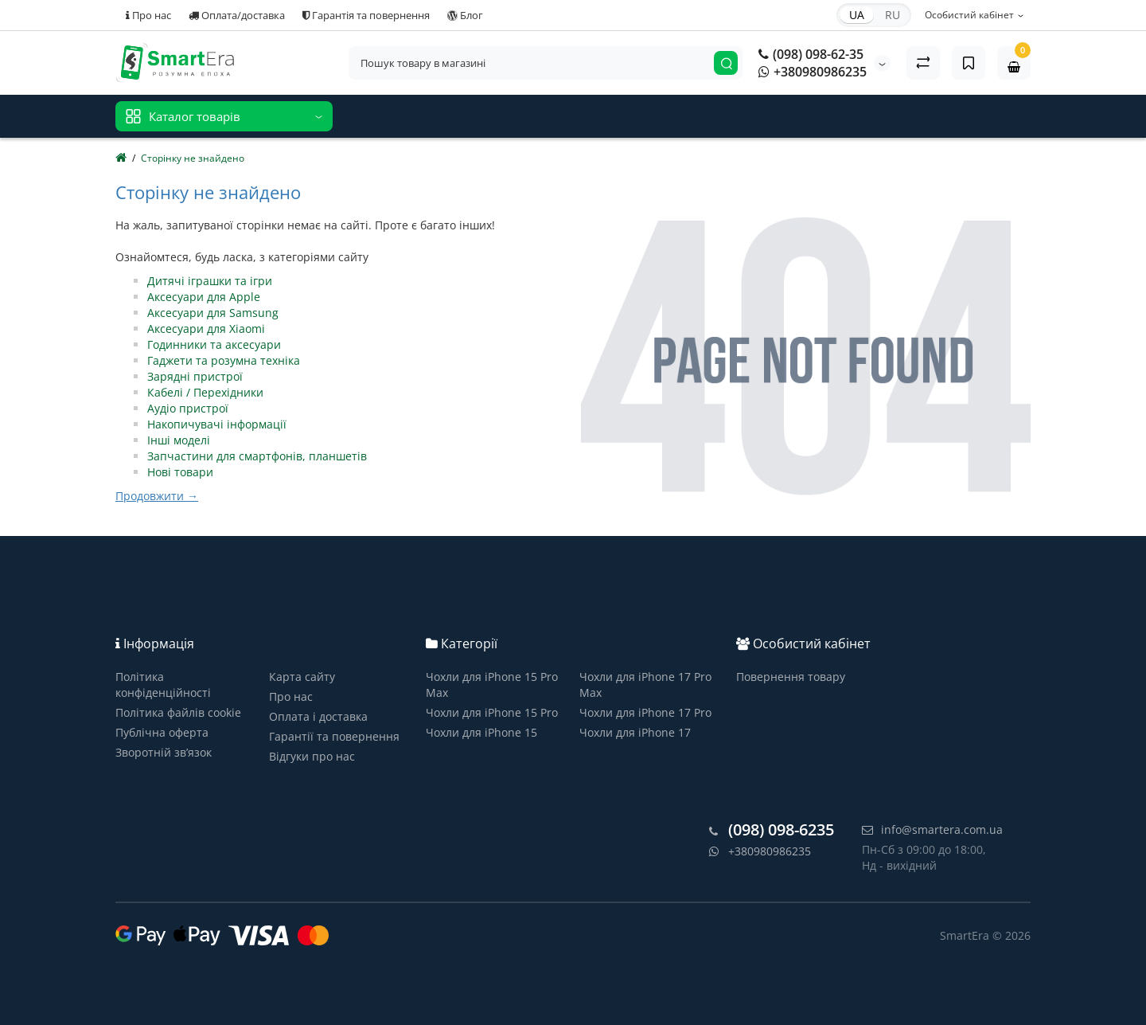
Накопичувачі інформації (216, 424)
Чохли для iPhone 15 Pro (492, 712)
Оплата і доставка (318, 716)
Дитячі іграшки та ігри (209, 280)
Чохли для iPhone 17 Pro (645, 712)
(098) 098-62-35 (810, 54)
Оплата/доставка (237, 15)
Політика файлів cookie (178, 712)
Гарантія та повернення (366, 15)
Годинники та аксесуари (214, 344)
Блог (465, 15)
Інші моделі (178, 440)
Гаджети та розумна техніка (223, 360)
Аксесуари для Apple (203, 296)
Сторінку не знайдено (192, 158)
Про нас (148, 15)
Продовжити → (156, 495)
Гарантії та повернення (334, 736)
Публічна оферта (162, 732)
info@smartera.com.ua (932, 829)
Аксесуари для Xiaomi (206, 328)
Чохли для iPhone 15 (481, 732)
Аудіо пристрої (187, 408)
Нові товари (180, 471)
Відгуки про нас (312, 756)
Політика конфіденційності (163, 684)
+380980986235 (812, 71)
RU (892, 14)
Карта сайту (302, 676)
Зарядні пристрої (195, 376)
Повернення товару (790, 676)
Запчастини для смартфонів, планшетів (257, 456)
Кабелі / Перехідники (205, 392)
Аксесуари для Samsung (213, 312)
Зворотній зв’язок (163, 752)
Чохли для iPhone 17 (635, 732)
